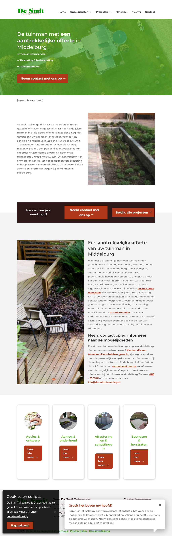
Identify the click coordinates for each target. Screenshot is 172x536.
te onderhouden (120, 312)
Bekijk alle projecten (132, 213)
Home (62, 12)
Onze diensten (79, 12)
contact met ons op (124, 366)
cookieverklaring (17, 516)
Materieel (121, 12)
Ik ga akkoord (20, 525)
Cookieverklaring (99, 531)
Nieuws (136, 12)
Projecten (102, 12)
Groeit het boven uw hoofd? (91, 505)
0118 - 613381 (112, 2)
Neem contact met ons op (41, 78)
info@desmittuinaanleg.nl (104, 382)
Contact (150, 12)
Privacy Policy (78, 531)
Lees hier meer (30, 453)
